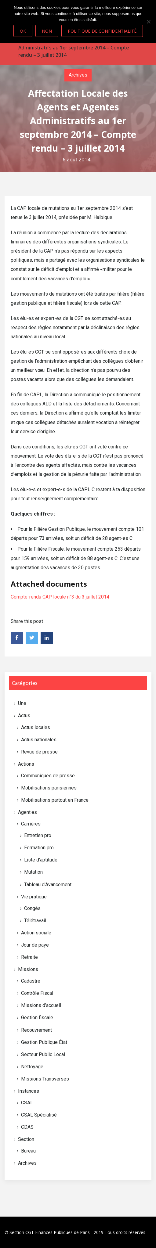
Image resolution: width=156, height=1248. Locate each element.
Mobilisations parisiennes (49, 788)
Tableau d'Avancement (47, 884)
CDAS (27, 1127)
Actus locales (35, 727)
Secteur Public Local (43, 1054)
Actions (26, 764)
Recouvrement (36, 1030)
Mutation (33, 872)
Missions (28, 969)
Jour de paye (35, 945)
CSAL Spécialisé (39, 1115)
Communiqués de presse (48, 776)
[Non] (148, 22)
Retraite (29, 957)
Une (22, 703)
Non (47, 31)
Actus (24, 715)
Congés (32, 908)
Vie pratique (34, 897)
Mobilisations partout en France (55, 800)
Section (26, 1139)
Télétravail (35, 920)
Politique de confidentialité (102, 31)
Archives (78, 75)
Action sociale (36, 933)
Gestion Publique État (44, 1042)
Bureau (28, 1151)
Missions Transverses (45, 1079)
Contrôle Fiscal (37, 993)
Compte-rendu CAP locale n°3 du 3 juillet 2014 (60, 597)
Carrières (31, 824)
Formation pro (39, 848)
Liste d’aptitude (40, 860)
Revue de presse (39, 752)
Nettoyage (32, 1067)
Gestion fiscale (37, 1017)
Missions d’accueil (41, 1005)
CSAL (27, 1103)
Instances (28, 1091)
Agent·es (27, 812)
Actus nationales (38, 740)
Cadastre (30, 981)
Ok (23, 31)
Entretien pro (37, 835)
